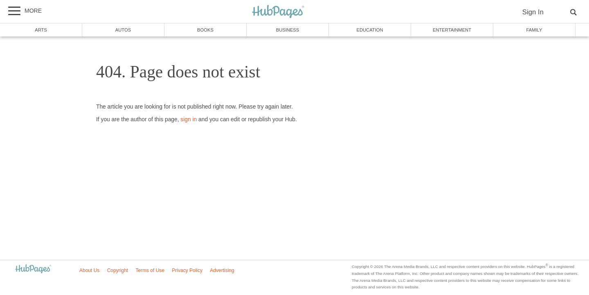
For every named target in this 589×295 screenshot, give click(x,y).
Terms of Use (149, 270)
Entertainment (452, 29)
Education (369, 29)
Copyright (117, 270)
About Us (89, 270)
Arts (41, 29)
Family (534, 29)
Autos (123, 29)
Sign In (533, 12)
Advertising (222, 270)
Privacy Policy (187, 270)
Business (287, 29)
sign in (188, 119)
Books (205, 29)
